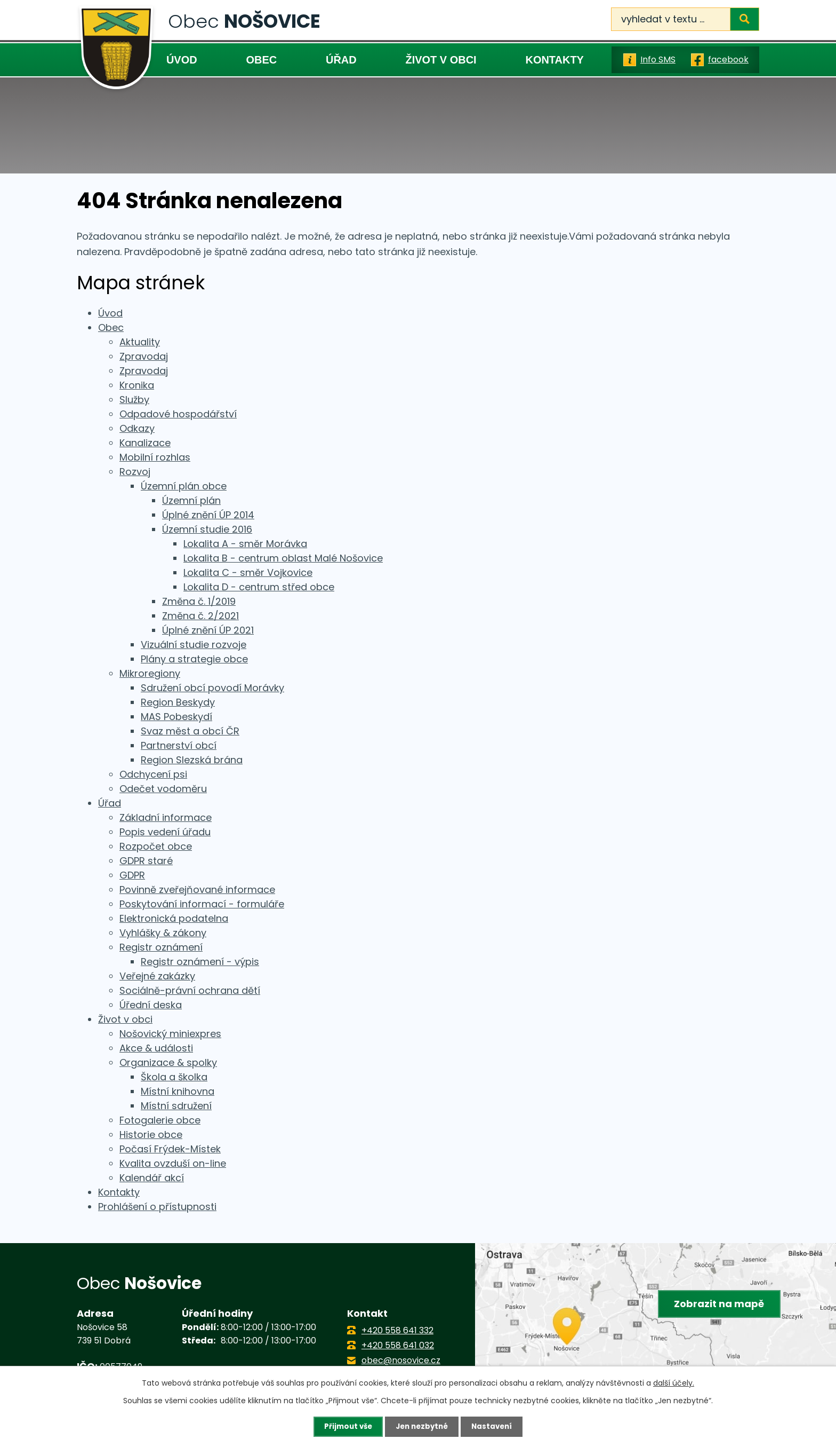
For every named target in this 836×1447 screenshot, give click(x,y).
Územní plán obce (184, 486)
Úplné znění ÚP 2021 (208, 630)
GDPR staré (146, 860)
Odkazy (137, 428)
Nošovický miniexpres (170, 1033)
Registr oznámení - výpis (200, 961)
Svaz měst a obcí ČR (190, 731)
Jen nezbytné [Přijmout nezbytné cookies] (422, 1426)
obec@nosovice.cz (400, 1360)
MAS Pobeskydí (176, 716)
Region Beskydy (178, 702)
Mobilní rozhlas (154, 457)
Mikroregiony (149, 673)
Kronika (136, 385)
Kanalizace (145, 442)
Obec (261, 60)
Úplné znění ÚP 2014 (208, 514)
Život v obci (441, 60)
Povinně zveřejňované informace (197, 889)
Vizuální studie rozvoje (193, 644)
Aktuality (139, 342)
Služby (134, 399)
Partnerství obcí (178, 745)
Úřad (341, 60)
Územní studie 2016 (207, 529)
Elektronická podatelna (173, 918)
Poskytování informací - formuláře (201, 904)
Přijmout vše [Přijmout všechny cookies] (345, 1426)
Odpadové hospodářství (178, 414)
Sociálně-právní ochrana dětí (189, 990)
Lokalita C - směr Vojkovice (247, 572)
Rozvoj (134, 471)
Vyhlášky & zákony (162, 932)
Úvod (181, 60)
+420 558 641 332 (397, 1330)
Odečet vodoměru (163, 788)
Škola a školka (174, 1077)
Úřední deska (150, 1004)
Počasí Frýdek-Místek (170, 1149)
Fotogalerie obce (159, 1120)
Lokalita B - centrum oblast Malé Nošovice (283, 558)
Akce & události (156, 1048)
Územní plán (191, 500)
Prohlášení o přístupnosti (157, 1206)
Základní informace (165, 817)
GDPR (132, 875)
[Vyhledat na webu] (685, 19)
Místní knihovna (177, 1091)
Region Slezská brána (192, 759)
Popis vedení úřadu (165, 832)
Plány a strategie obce (194, 659)
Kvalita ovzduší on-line (172, 1163)
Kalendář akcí (151, 1177)
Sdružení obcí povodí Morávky (212, 687)
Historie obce (150, 1134)
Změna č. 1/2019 (199, 601)
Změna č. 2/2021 (200, 615)
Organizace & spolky (168, 1062)
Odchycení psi (153, 774)
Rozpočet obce (155, 846)
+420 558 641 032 (397, 1345)
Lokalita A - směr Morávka (245, 543)
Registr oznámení (161, 947)
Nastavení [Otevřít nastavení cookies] (494, 1426)
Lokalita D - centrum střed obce (258, 587)
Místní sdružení (176, 1105)
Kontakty (554, 60)
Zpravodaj (143, 356)
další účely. (673, 1382)
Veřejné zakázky (157, 976)
